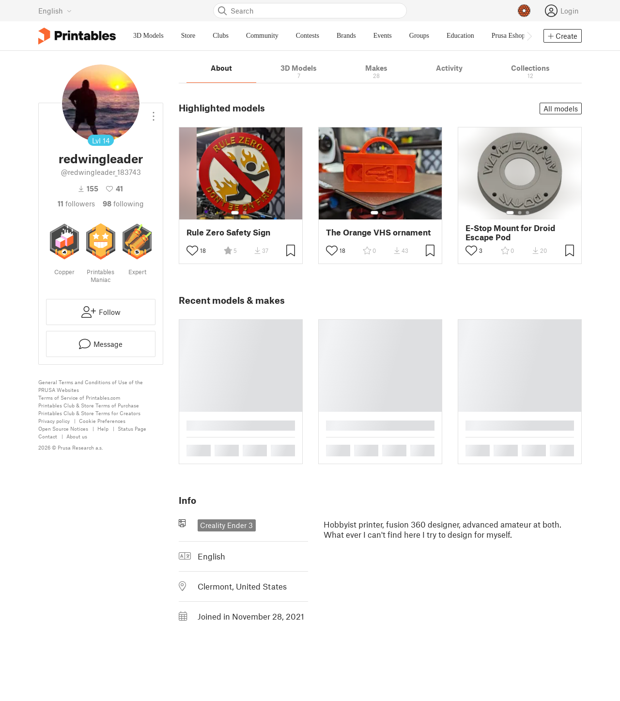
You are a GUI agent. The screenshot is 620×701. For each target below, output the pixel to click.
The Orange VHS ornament (378, 232)
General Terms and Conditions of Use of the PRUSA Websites (90, 386)
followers (76, 203)
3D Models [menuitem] (148, 35)
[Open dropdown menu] (153, 112)
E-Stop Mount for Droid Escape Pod (510, 232)
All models (560, 108)
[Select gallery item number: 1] (235, 213)
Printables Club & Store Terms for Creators (89, 413)
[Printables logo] (77, 36)
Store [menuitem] (188, 35)
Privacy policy (54, 421)
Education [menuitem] (460, 35)
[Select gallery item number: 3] (527, 213)
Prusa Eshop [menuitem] (509, 35)
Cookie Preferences (102, 421)
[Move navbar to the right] (529, 35)
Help (102, 428)
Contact (47, 436)
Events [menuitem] (382, 35)
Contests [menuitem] (307, 35)
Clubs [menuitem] (221, 35)
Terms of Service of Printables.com (79, 397)
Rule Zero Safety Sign (228, 232)
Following (123, 203)
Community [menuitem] (262, 35)
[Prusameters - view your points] (524, 10)
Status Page (132, 428)
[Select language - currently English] (55, 10)
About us (76, 436)
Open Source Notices (63, 428)
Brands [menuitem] (346, 35)
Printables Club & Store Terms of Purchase (88, 405)
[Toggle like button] (192, 250)
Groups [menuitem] (419, 35)
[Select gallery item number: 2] (245, 213)
